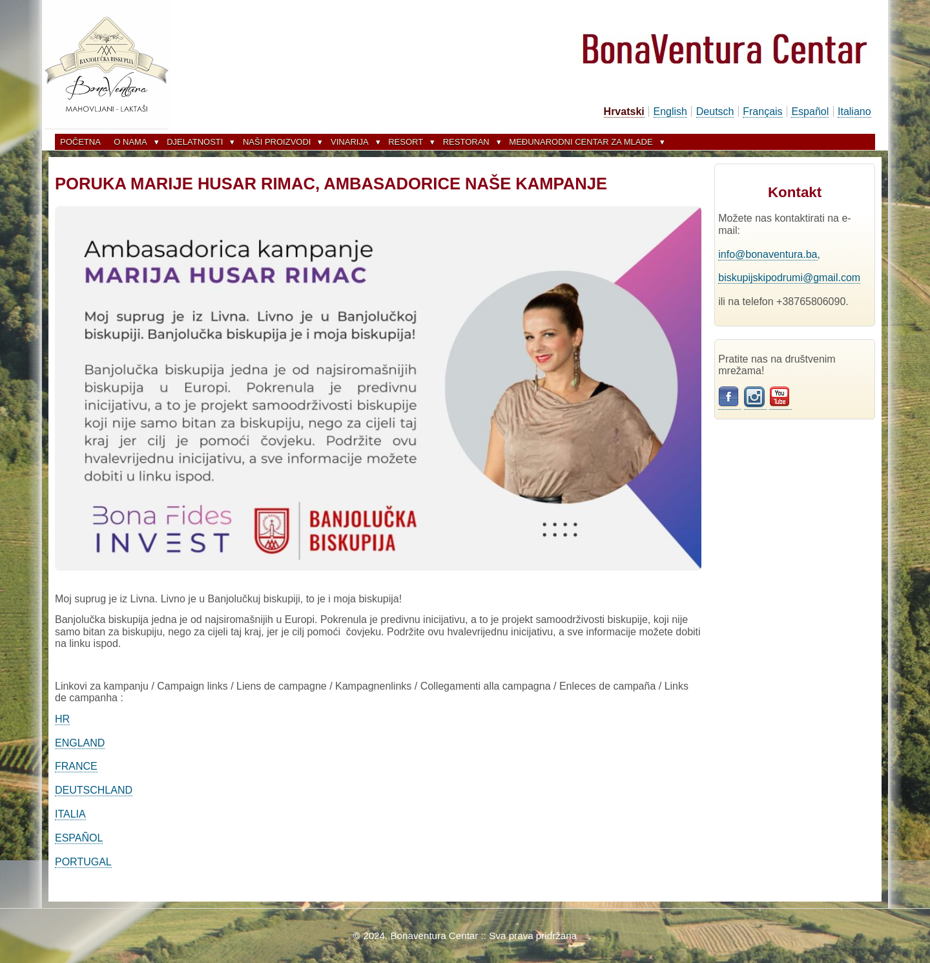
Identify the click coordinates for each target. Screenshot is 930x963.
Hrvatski (624, 111)
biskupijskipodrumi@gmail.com (789, 277)
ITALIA (70, 814)
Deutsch (715, 111)
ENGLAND (80, 742)
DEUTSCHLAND (93, 790)
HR (62, 719)
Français (762, 111)
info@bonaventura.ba (767, 254)
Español (810, 111)
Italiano (854, 111)
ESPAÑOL (79, 837)
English (670, 111)
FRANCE (76, 766)
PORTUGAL (83, 861)
